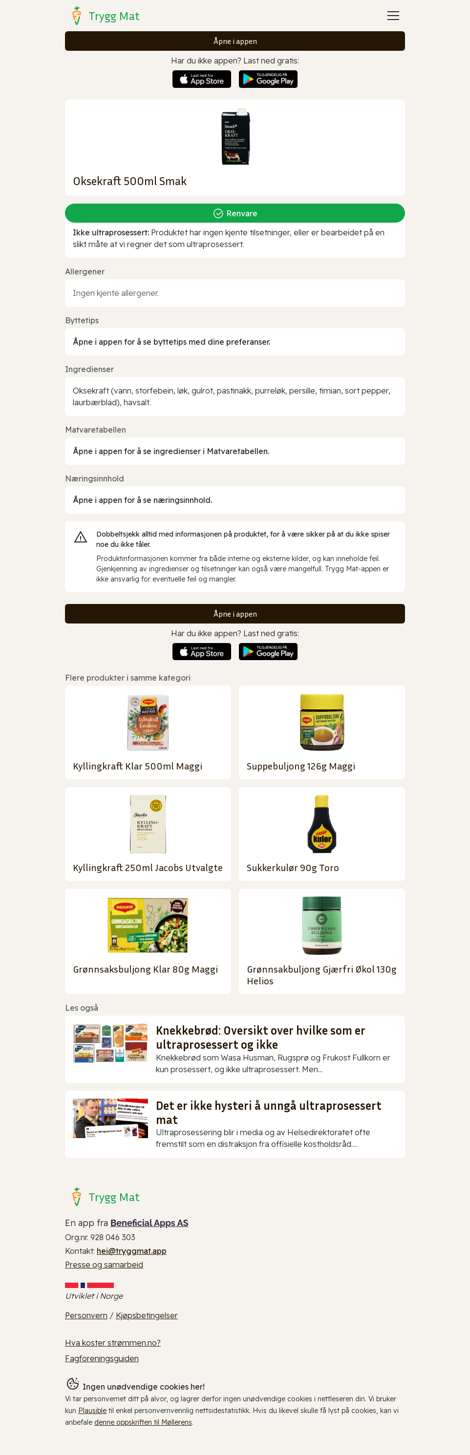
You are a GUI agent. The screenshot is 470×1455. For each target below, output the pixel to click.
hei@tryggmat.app (132, 1251)
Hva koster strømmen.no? (113, 1343)
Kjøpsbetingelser (147, 1315)
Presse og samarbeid (104, 1264)
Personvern (86, 1315)
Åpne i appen (235, 41)
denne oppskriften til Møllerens (143, 1422)
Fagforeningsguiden (102, 1358)
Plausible (92, 1410)
